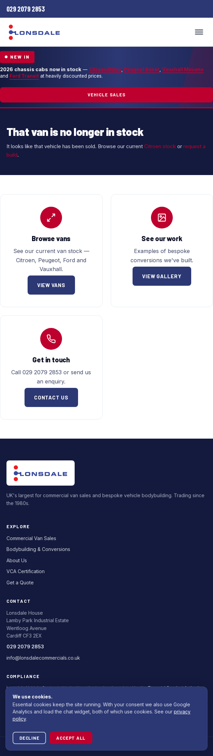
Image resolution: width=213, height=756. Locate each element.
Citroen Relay (105, 69)
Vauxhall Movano (182, 69)
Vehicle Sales (106, 94)
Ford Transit (24, 76)
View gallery (162, 276)
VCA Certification (25, 571)
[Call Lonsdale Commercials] (25, 8)
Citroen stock (160, 146)
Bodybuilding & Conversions (38, 549)
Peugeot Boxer (141, 69)
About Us (16, 560)
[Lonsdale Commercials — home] (34, 32)
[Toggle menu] (199, 32)
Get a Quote (20, 582)
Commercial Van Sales (31, 538)
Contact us (51, 397)
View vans (51, 285)
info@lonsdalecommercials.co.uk (43, 658)
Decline (29, 738)
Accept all (71, 738)
